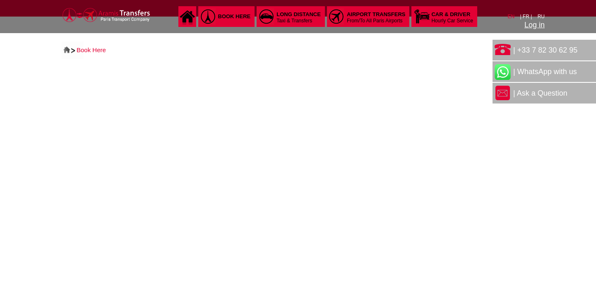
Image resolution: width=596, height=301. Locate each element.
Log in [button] (534, 25)
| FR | (526, 16)
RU (541, 16)
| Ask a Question (540, 93)
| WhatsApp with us (545, 71)
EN (511, 16)
